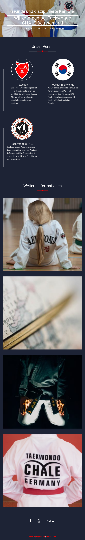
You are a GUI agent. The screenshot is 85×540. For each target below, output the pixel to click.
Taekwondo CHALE (22, 151)
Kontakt (32, 537)
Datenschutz (51, 537)
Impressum (40, 537)
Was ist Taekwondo (63, 94)
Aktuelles (22, 94)
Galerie (50, 521)
